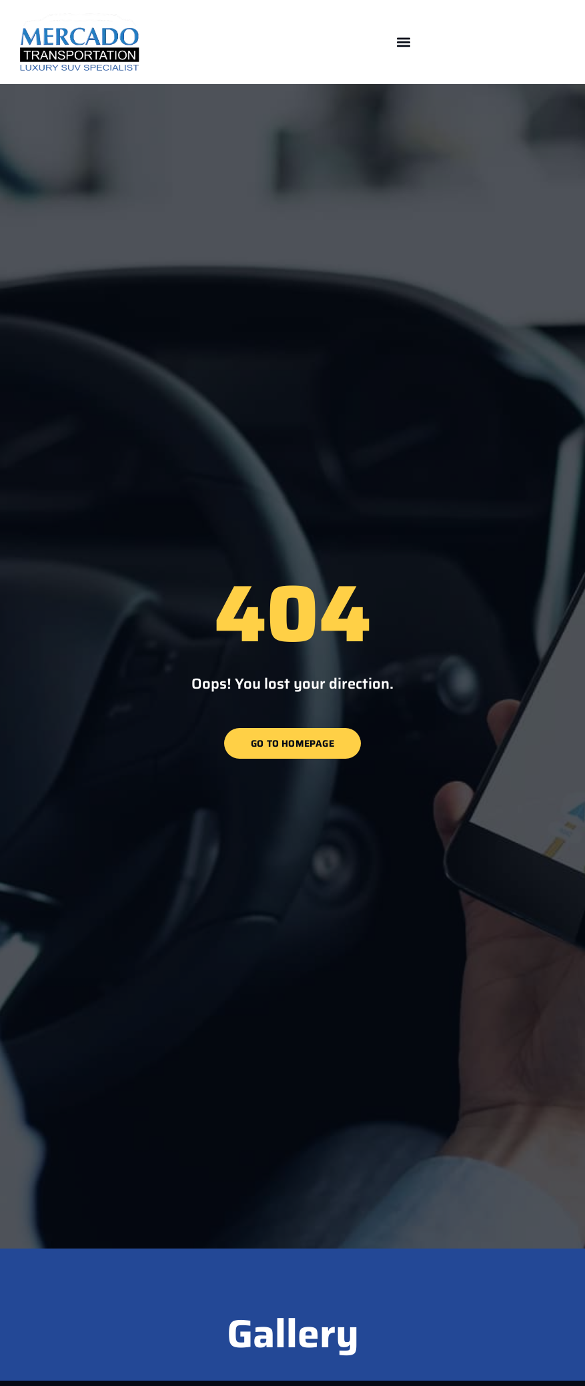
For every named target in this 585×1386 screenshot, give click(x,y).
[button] (404, 42)
